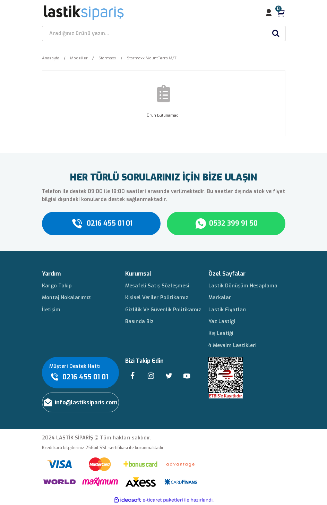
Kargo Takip (56, 286)
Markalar (219, 297)
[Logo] (84, 12)
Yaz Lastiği (221, 321)
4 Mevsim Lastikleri (232, 345)
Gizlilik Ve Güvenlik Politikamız (163, 309)
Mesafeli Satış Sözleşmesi (157, 286)
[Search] (163, 33)
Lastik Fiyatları (227, 309)
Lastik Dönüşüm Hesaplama (242, 286)
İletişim (51, 309)
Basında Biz (139, 321)
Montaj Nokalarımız (66, 297)
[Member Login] (269, 13)
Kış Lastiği (220, 333)
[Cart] (281, 13)
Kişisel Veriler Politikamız (156, 297)
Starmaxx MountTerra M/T (152, 58)
